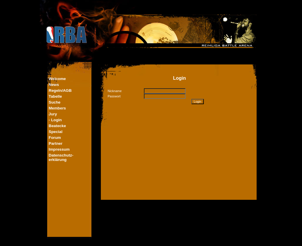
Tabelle (55, 96)
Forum (55, 137)
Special (56, 131)
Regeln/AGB (60, 90)
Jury (53, 114)
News (54, 84)
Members (57, 108)
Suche (54, 102)
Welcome (57, 79)
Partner (56, 143)
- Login (55, 120)
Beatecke (57, 126)
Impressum (59, 149)
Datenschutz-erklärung (61, 157)
